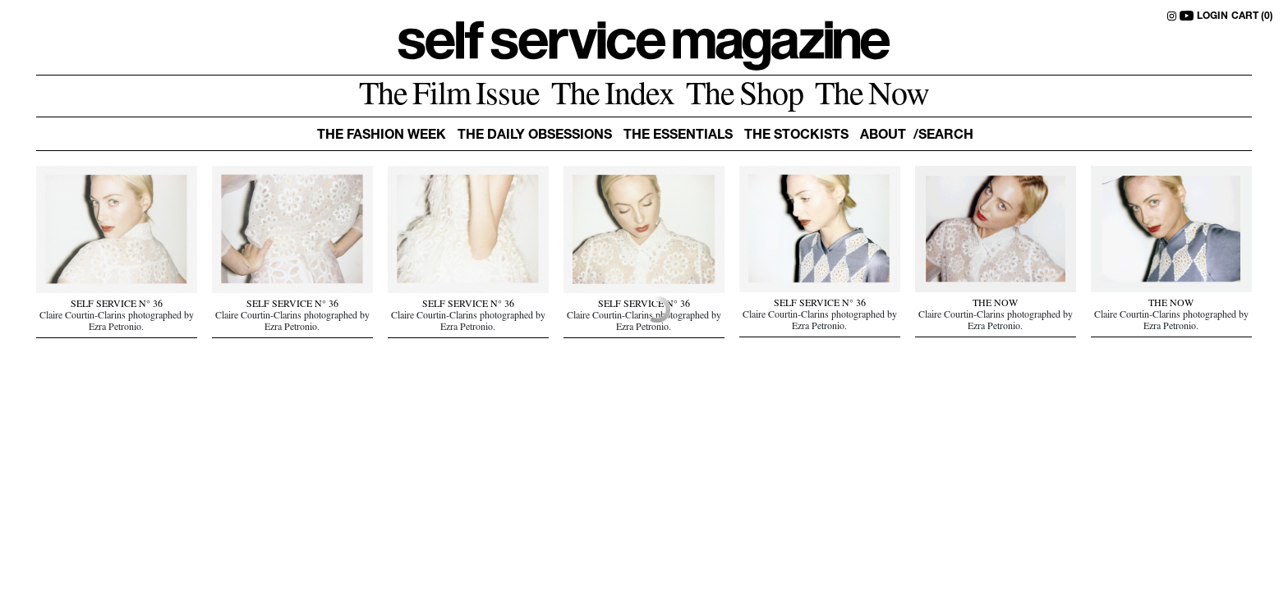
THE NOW (995, 304)
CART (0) (1252, 16)
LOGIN (1212, 16)
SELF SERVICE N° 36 (117, 305)
